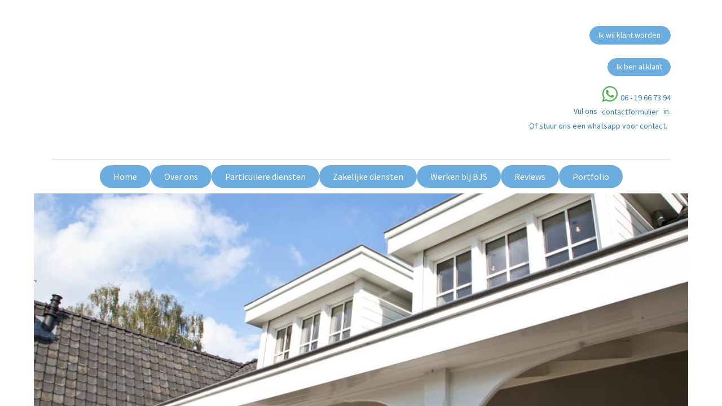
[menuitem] (125, 176)
